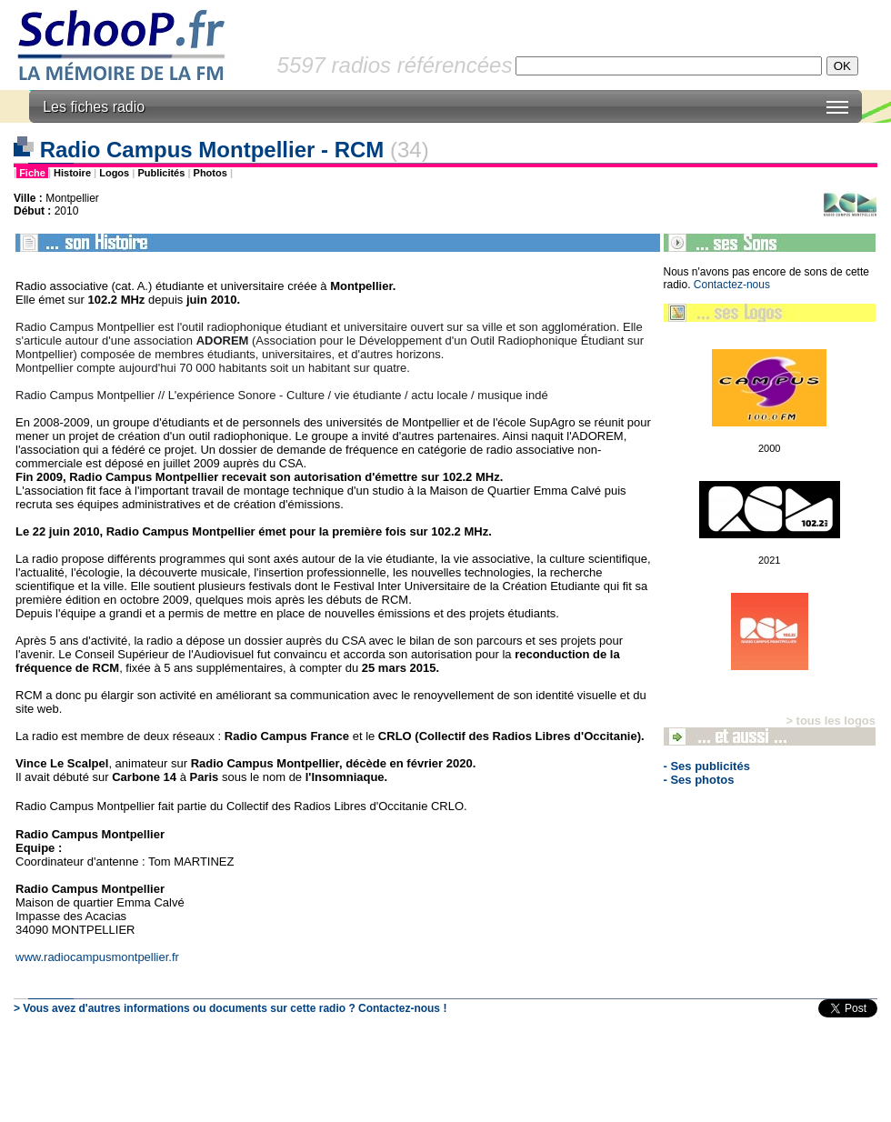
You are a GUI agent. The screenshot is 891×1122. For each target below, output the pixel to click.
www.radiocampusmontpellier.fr (97, 957)
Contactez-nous (732, 284)
